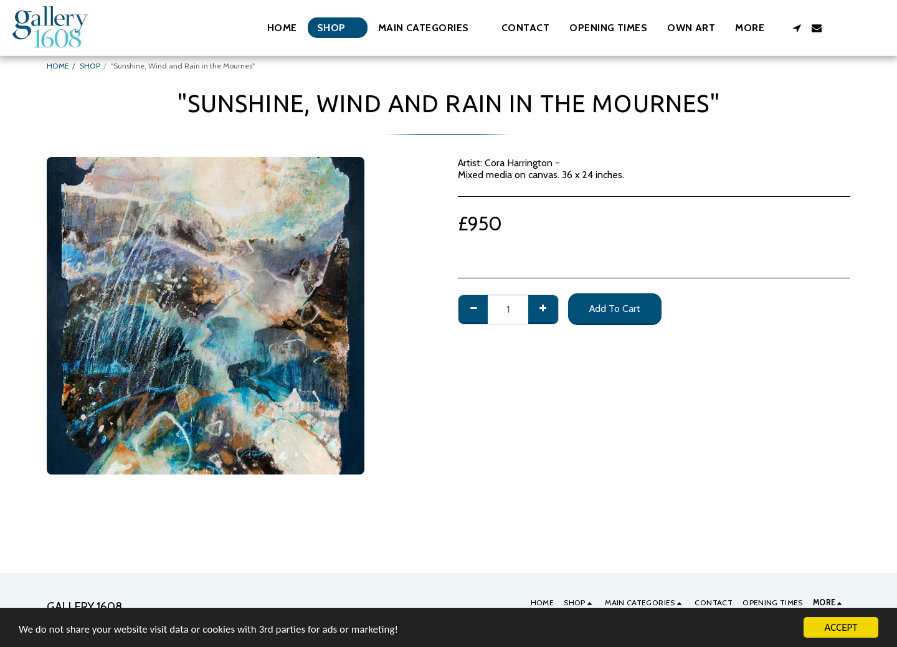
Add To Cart (614, 308)
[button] (430, 27)
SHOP (90, 65)
